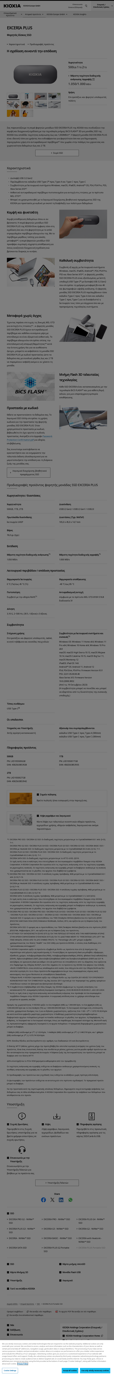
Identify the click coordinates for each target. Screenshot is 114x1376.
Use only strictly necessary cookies (95, 1372)
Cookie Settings (10, 1372)
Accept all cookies (70, 1372)
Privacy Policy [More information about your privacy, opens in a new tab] (22, 1365)
